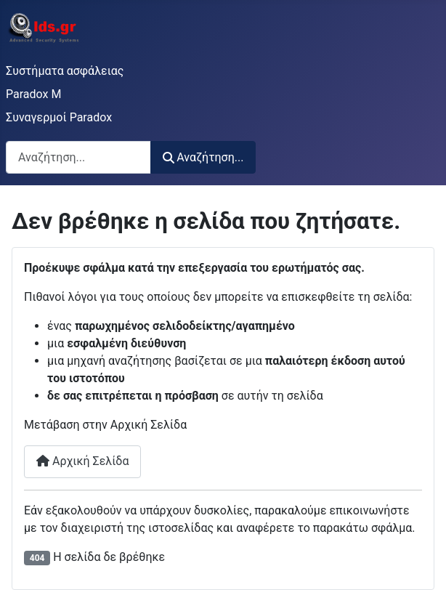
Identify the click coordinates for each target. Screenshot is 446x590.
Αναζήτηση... (203, 157)
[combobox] (78, 157)
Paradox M (33, 94)
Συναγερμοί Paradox (59, 117)
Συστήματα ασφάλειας (64, 71)
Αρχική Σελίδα (82, 461)
